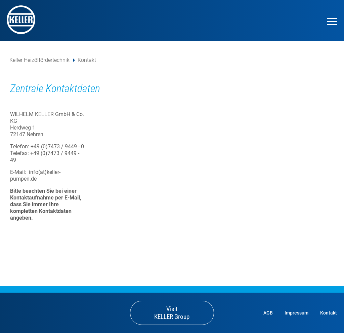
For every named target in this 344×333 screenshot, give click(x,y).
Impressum (296, 313)
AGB (268, 313)
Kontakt (87, 60)
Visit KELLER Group (171, 313)
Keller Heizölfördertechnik (39, 60)
